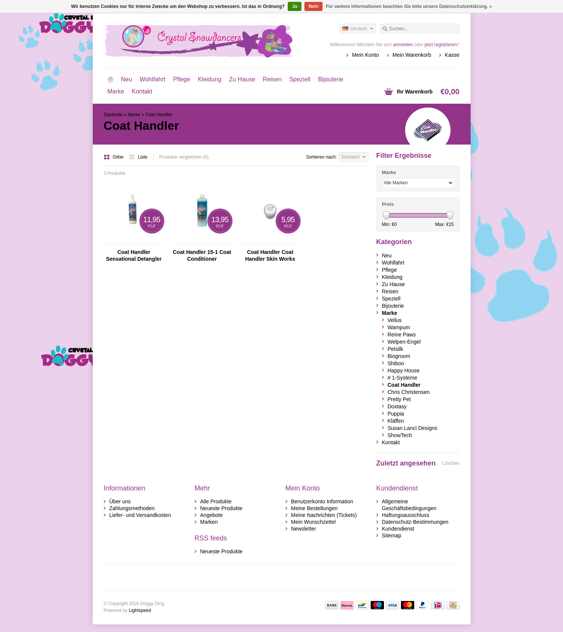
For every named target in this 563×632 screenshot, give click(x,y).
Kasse (452, 55)
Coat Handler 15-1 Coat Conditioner (202, 255)
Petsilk (395, 349)
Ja (294, 6)
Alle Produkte (216, 501)
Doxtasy (397, 406)
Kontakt (142, 91)
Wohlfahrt (152, 79)
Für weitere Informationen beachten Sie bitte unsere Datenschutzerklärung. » (409, 6)
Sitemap (391, 535)
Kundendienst (398, 529)
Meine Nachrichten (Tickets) (324, 515)
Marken (209, 522)
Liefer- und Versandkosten (140, 515)
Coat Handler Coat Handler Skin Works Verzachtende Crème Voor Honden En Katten (269, 255)
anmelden (403, 44)
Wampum (399, 327)
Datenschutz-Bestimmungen (415, 522)
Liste (138, 157)
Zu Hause (242, 79)
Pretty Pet (399, 399)
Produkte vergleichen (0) (184, 157)
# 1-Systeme (403, 378)
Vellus (395, 320)
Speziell (299, 79)
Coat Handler (158, 114)
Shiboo (396, 363)
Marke (116, 91)
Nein (313, 6)
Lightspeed (140, 610)
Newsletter (303, 529)
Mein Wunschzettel (313, 522)
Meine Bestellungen (314, 508)
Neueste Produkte (221, 508)
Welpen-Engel (404, 342)
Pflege (181, 79)
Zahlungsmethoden (132, 508)
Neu (126, 79)
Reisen (272, 79)
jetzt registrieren (440, 44)
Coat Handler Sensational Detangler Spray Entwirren (134, 255)
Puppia (396, 414)
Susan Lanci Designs (413, 428)
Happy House (404, 370)
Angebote (211, 515)
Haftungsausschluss (405, 515)
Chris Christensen (409, 392)
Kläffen (396, 421)
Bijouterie (330, 79)
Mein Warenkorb (412, 55)
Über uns (120, 501)
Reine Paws (402, 335)
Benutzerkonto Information (322, 501)
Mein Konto (365, 55)
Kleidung (209, 79)
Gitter (114, 157)
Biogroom (399, 356)
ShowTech (400, 435)
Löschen (450, 463)
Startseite (110, 79)
